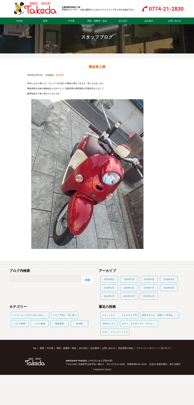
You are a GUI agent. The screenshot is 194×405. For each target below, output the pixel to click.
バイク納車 (39, 323)
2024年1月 (109, 296)
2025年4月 (149, 279)
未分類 (79, 323)
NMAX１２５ (109, 323)
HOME (19, 21)
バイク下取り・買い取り (65, 315)
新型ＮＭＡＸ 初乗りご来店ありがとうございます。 (160, 315)
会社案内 (148, 21)
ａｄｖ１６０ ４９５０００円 (119, 315)
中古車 (71, 21)
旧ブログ (165, 348)
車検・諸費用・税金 (97, 21)
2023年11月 (149, 296)
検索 (87, 279)
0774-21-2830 (166, 9)
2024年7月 (149, 287)
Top (34, 348)
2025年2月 (109, 287)
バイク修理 (19, 323)
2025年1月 (129, 287)
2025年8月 (109, 279)
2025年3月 (169, 279)
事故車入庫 (97, 67)
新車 (45, 21)
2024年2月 (169, 287)
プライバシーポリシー (147, 348)
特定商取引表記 (125, 348)
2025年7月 (129, 279)
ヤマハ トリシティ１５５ (115, 332)
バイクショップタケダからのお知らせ (30, 315)
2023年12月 (129, 296)
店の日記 (122, 21)
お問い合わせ (174, 21)
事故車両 (60, 75)
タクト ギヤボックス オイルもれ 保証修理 (140, 323)
